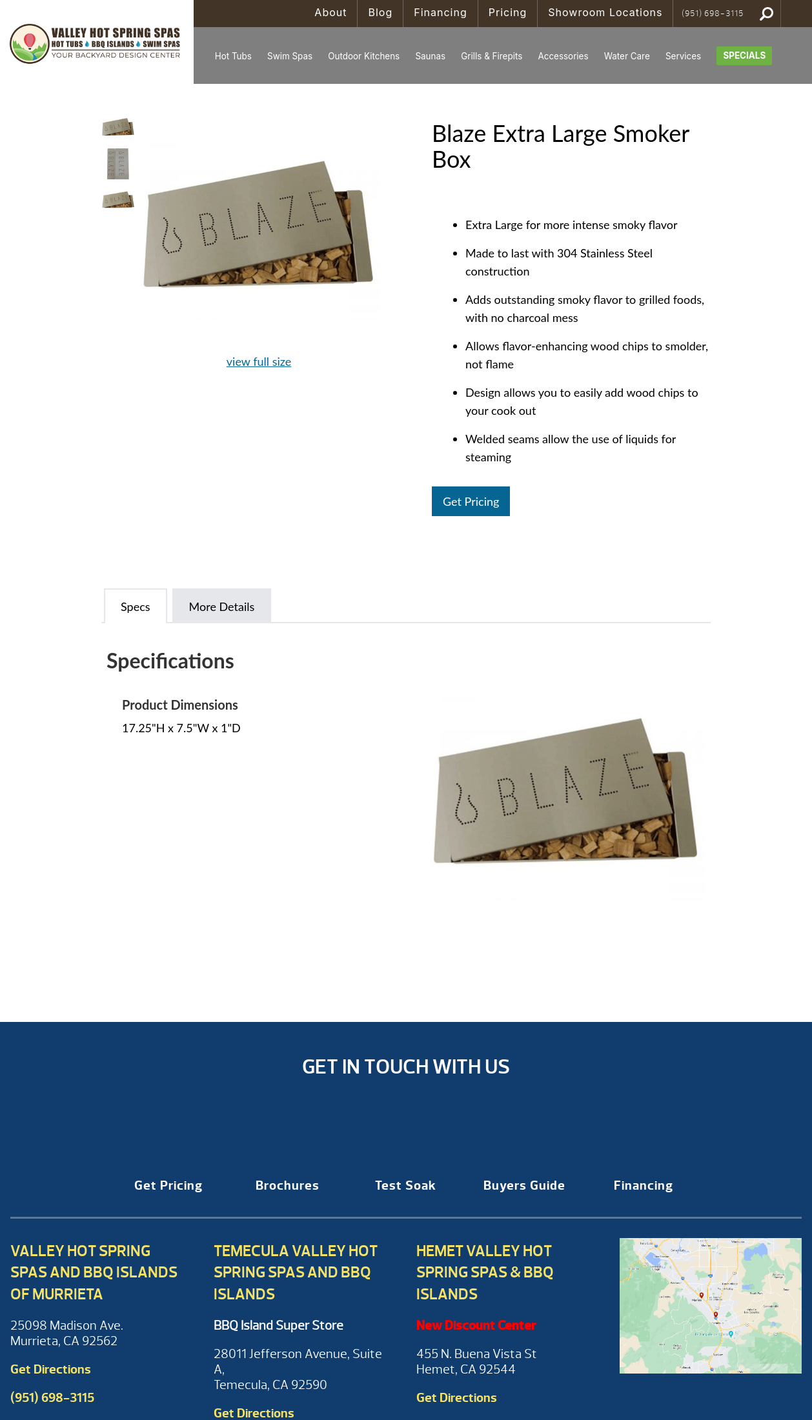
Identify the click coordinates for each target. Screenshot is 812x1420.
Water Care (627, 56)
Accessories (563, 56)
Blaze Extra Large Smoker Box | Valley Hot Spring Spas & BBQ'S (97, 42)
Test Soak (405, 1185)
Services (683, 56)
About (330, 12)
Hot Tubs (233, 56)
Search (766, 13)
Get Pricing (471, 501)
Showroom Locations (605, 12)
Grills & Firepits (491, 56)
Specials (744, 55)
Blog (380, 12)
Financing (440, 12)
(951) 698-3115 (713, 13)
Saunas (430, 56)
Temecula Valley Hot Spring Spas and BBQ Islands (296, 1272)
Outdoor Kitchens (364, 56)
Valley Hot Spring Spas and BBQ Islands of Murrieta (94, 1272)
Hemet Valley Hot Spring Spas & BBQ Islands (485, 1272)
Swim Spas (289, 56)
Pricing (508, 12)
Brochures (288, 1185)
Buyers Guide (524, 1185)
